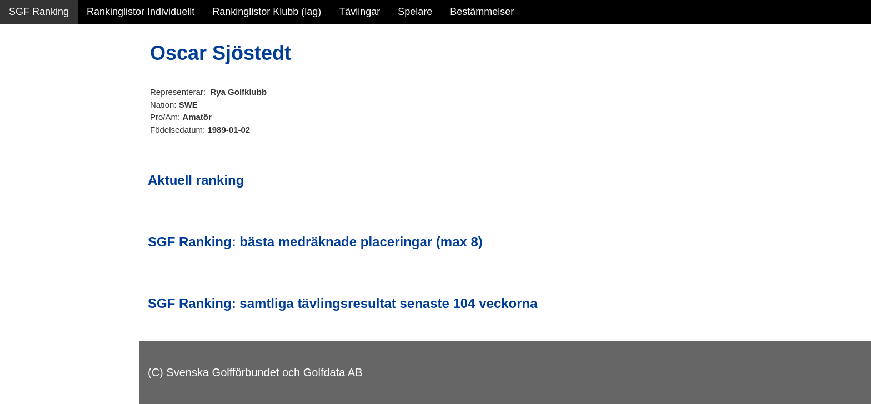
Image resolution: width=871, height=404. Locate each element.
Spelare (415, 11)
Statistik (26, 119)
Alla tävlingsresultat (52, 167)
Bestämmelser (482, 11)
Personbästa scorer (52, 143)
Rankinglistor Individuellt (140, 11)
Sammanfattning (45, 72)
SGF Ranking (39, 11)
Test (18, 221)
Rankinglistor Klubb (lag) (266, 11)
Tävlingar (359, 11)
